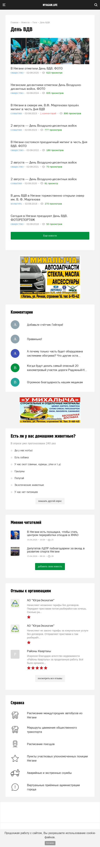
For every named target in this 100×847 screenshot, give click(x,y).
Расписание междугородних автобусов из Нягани (54, 715)
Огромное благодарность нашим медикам (55, 382)
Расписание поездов (41, 744)
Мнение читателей (26, 522)
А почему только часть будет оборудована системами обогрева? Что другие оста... (55, 353)
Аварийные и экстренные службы (49, 773)
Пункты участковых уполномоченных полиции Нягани (57, 758)
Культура (16, 203)
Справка (17, 702)
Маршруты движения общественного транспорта (52, 730)
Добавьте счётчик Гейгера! (45, 324)
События (16, 113)
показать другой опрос (50, 501)
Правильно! (34, 339)
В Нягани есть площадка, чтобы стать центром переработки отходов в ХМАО (52, 533)
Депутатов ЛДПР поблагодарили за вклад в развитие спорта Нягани (56, 550)
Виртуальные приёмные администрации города (53, 787)
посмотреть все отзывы (50, 678)
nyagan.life (50, 5)
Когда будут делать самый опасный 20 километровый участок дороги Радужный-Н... (57, 368)
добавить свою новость (50, 566)
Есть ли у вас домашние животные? (43, 436)
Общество (17, 72)
